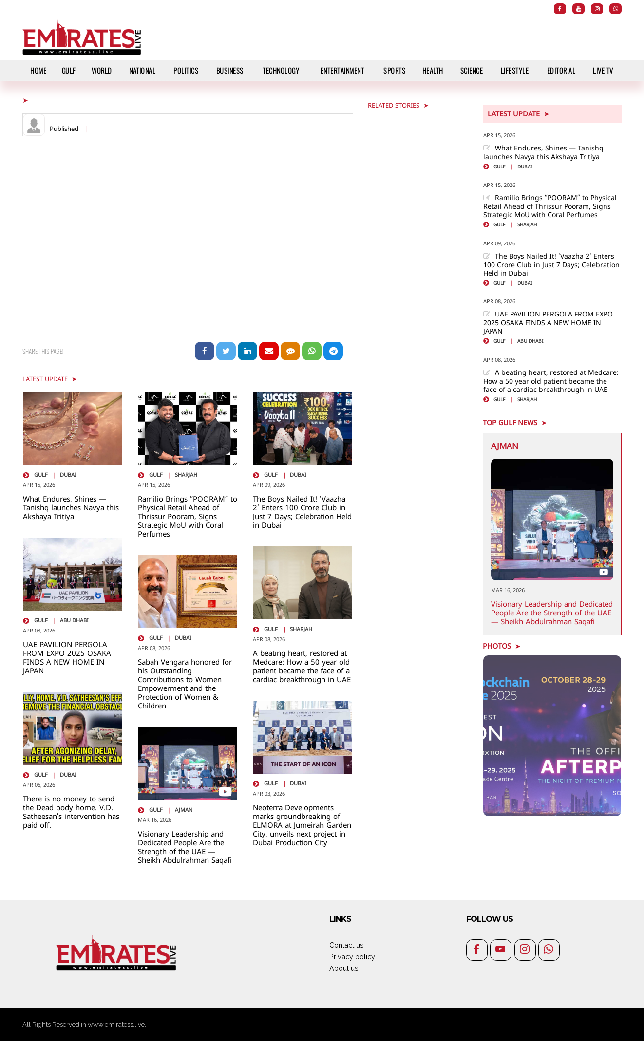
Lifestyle (515, 70)
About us (344, 968)
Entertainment (342, 70)
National (142, 70)
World (102, 70)
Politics (185, 70)
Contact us (346, 945)
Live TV (603, 70)
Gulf (69, 70)
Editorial (561, 70)
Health (432, 70)
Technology (281, 70)
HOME (38, 70)
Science (471, 70)
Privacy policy (352, 956)
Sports (394, 70)
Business (230, 70)
